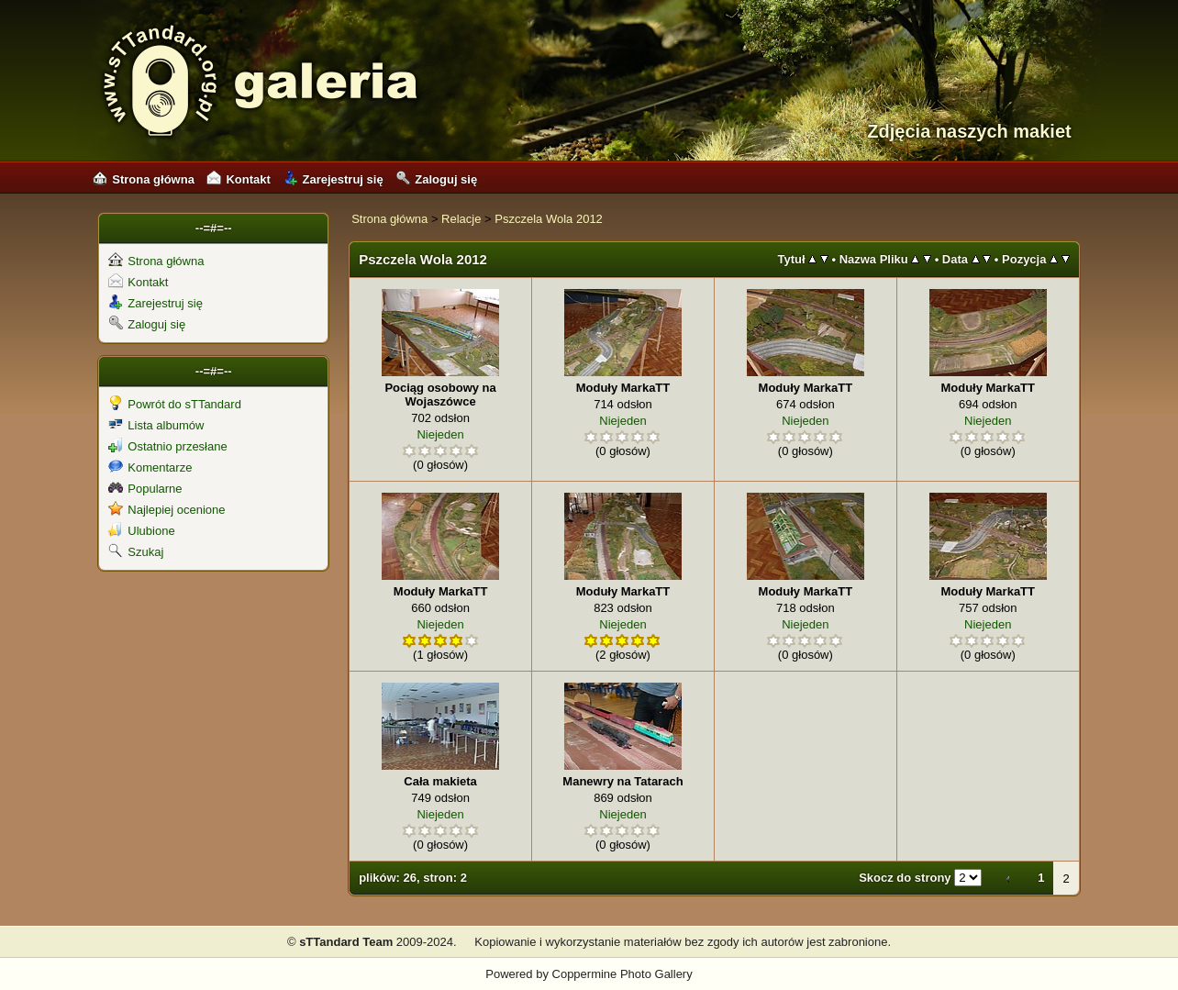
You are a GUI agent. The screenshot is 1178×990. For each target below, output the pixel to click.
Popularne (145, 488)
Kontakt (238, 179)
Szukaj (135, 552)
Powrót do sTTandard (174, 404)
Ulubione (141, 531)
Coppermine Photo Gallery (622, 974)
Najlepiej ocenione (166, 510)
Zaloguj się (436, 179)
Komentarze (150, 467)
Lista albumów (156, 425)
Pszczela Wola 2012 (549, 219)
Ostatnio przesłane (167, 446)
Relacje (461, 219)
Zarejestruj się (333, 179)
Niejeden (440, 434)
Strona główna (143, 179)
